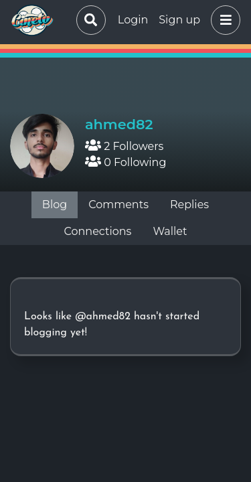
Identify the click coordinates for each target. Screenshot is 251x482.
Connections (98, 231)
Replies (189, 204)
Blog (54, 204)
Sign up (179, 19)
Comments (118, 204)
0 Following (125, 162)
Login (133, 19)
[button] (222, 20)
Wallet (170, 231)
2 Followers (124, 146)
